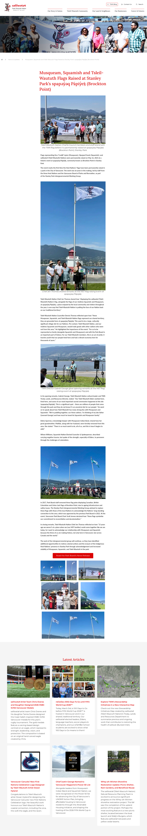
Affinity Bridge (77, 834)
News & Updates (14, 59)
